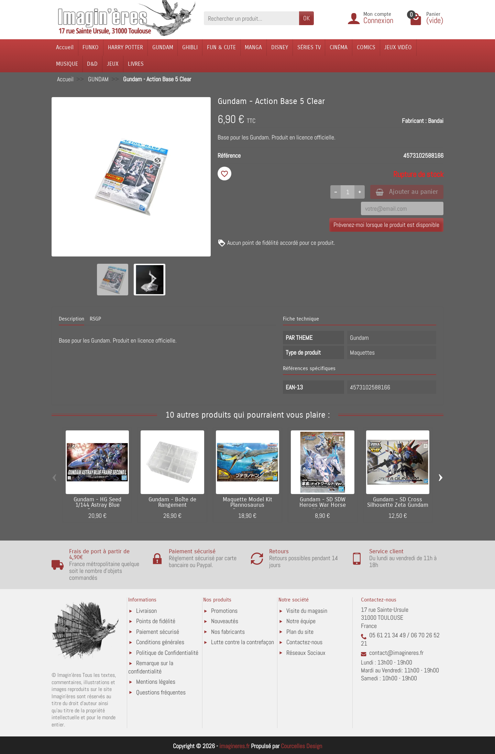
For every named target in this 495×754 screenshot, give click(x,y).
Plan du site (300, 632)
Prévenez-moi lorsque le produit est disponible (386, 225)
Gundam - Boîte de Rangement (172, 502)
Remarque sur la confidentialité (150, 667)
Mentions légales (155, 681)
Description (71, 319)
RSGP (95, 319)
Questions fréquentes (161, 692)
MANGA (253, 47)
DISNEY (279, 47)
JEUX (113, 64)
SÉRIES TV (309, 47)
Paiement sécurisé (157, 632)
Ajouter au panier (407, 192)
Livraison (146, 611)
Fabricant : (414, 121)
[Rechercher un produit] (251, 18)
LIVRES (136, 64)
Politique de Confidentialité (167, 653)
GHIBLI (190, 47)
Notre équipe (301, 621)
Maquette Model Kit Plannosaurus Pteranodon (247, 505)
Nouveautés (224, 621)
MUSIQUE (67, 64)
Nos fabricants (228, 632)
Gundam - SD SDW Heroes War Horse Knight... (322, 505)
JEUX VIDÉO (398, 47)
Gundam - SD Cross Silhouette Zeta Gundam (397, 502)
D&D (92, 64)
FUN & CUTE (221, 47)
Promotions (224, 611)
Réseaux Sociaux (306, 653)
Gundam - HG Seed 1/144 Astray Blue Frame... (97, 505)
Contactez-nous (304, 642)
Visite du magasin (306, 611)
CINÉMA (339, 47)
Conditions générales (160, 642)
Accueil (65, 47)
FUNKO (90, 47)
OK (306, 18)
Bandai (435, 121)
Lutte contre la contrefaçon (242, 642)
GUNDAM (162, 47)
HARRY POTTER (125, 47)
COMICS (366, 47)
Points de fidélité (155, 621)
